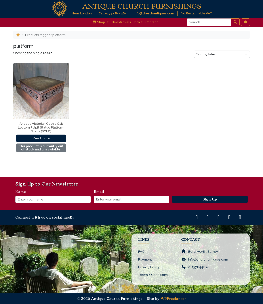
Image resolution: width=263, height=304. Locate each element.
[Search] (209, 22)
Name (22, 192)
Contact (151, 22)
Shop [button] (99, 22)
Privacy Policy (149, 267)
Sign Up (210, 199)
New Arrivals (121, 22)
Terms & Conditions (153, 275)
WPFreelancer (173, 299)
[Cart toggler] (245, 22)
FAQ (141, 251)
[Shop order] (222, 54)
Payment (145, 259)
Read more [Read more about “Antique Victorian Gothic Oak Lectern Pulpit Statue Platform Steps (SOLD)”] (41, 138)
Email (100, 192)
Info (137, 22)
